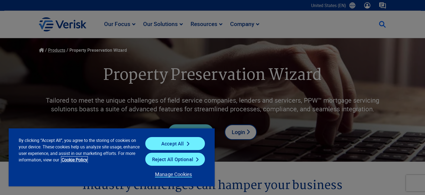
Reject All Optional (172, 159)
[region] (112, 157)
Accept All (172, 143)
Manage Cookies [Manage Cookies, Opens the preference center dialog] (173, 174)
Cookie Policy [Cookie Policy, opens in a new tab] (74, 160)
